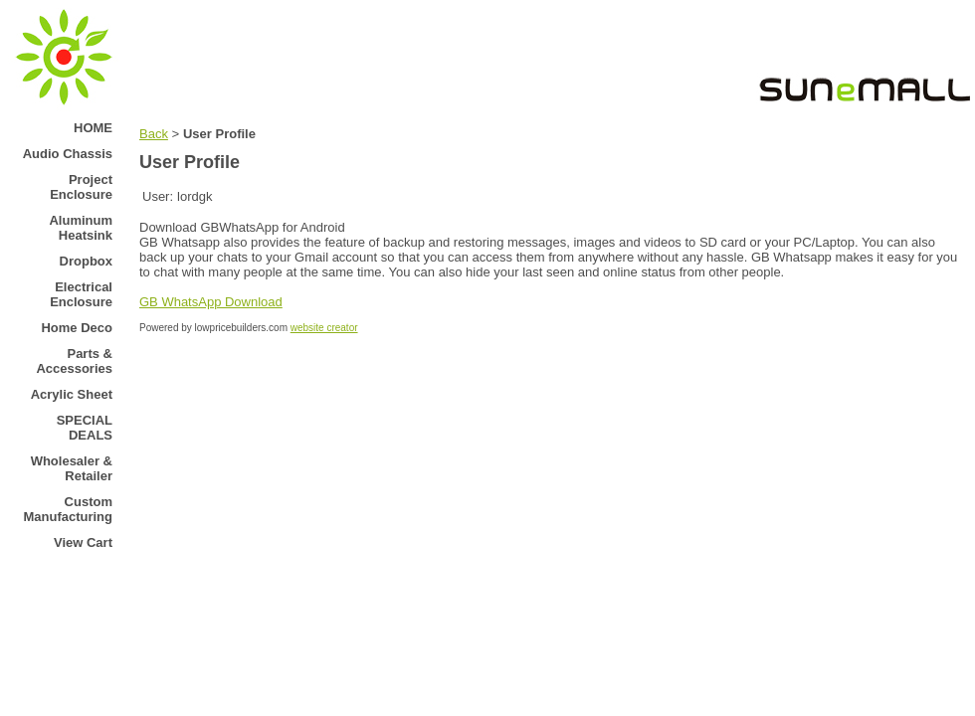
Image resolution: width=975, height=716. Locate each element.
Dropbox (86, 261)
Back (153, 133)
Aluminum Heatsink (80, 228)
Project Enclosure (81, 187)
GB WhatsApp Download (211, 301)
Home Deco (76, 327)
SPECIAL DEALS (84, 428)
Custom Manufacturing (67, 509)
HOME (93, 127)
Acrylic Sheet (71, 394)
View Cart (83, 542)
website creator (324, 327)
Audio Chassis (67, 153)
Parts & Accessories (74, 361)
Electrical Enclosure (81, 294)
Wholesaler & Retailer (71, 468)
